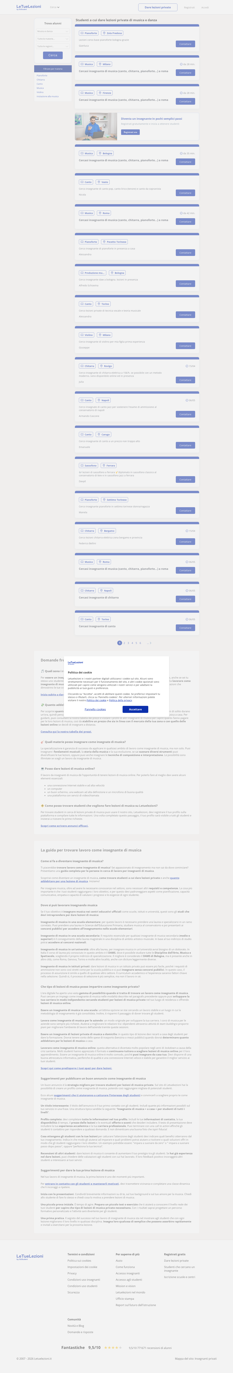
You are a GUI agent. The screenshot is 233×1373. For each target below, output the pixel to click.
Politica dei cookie (96, 700)
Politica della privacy (120, 700)
